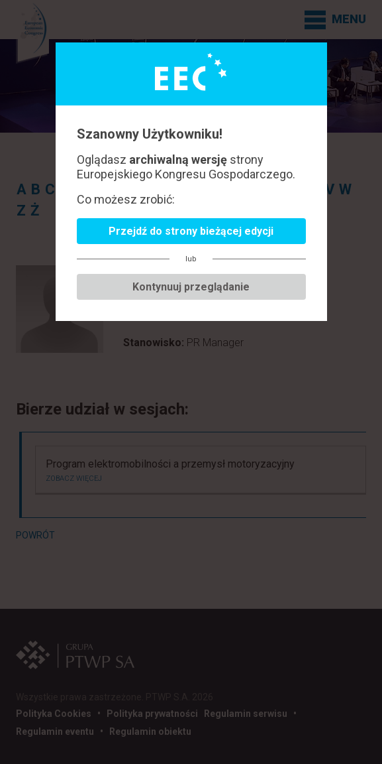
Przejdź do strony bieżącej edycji (191, 231)
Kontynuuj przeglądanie (191, 287)
